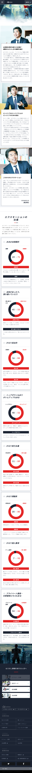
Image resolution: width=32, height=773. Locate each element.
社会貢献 (14, 695)
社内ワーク (15, 683)
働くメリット (21, 720)
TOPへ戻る (4, 768)
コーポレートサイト (7, 709)
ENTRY (27, 2)
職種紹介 (20, 754)
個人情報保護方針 (22, 758)
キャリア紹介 (5, 723)
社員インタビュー (22, 723)
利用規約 (4, 758)
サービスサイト (21, 709)
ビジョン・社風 (6, 739)
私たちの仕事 (5, 720)
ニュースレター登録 (23, 727)
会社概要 (14, 689)
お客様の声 (4, 727)
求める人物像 (5, 754)
